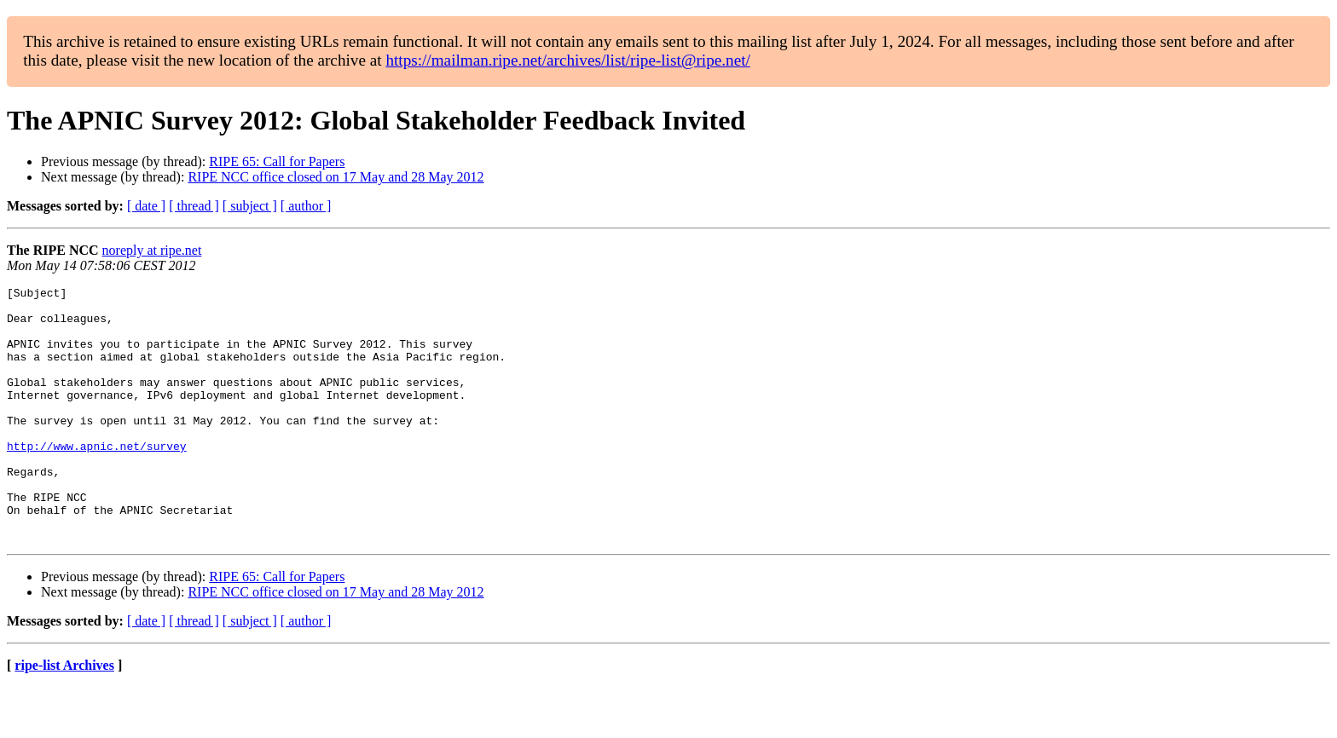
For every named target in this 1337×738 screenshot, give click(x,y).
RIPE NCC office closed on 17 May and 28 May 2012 (335, 177)
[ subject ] (250, 206)
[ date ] (146, 206)
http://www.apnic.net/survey (97, 479)
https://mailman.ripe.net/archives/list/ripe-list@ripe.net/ (567, 60)
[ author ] (306, 206)
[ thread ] (194, 206)
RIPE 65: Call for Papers (276, 161)
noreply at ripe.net (152, 250)
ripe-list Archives (64, 716)
